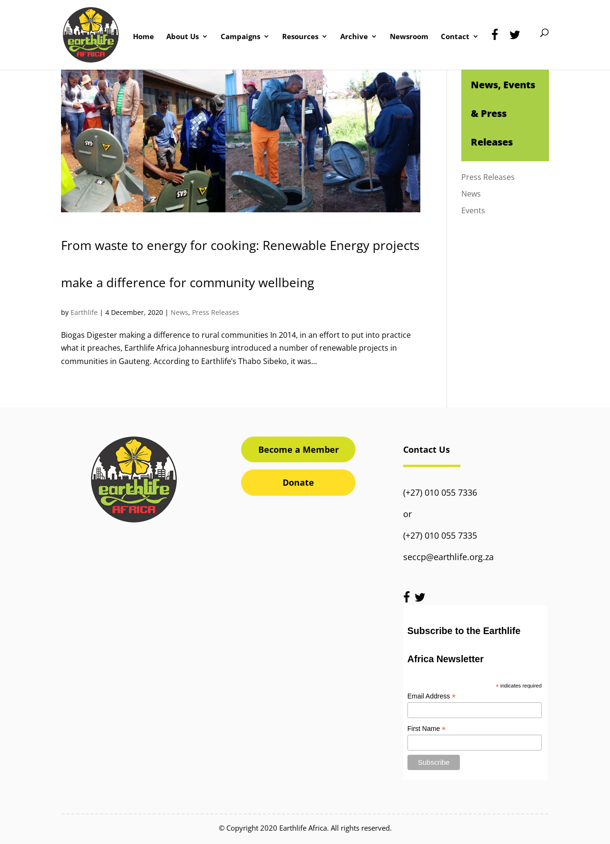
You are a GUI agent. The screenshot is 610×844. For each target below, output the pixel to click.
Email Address (431, 696)
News (179, 312)
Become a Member (298, 449)
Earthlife (84, 312)
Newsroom (409, 37)
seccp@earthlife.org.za (448, 557)
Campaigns (240, 37)
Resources (300, 37)
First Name (426, 728)
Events (473, 210)
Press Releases (215, 312)
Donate (298, 482)
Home (143, 37)
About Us (182, 37)
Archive (354, 37)
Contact (455, 37)
